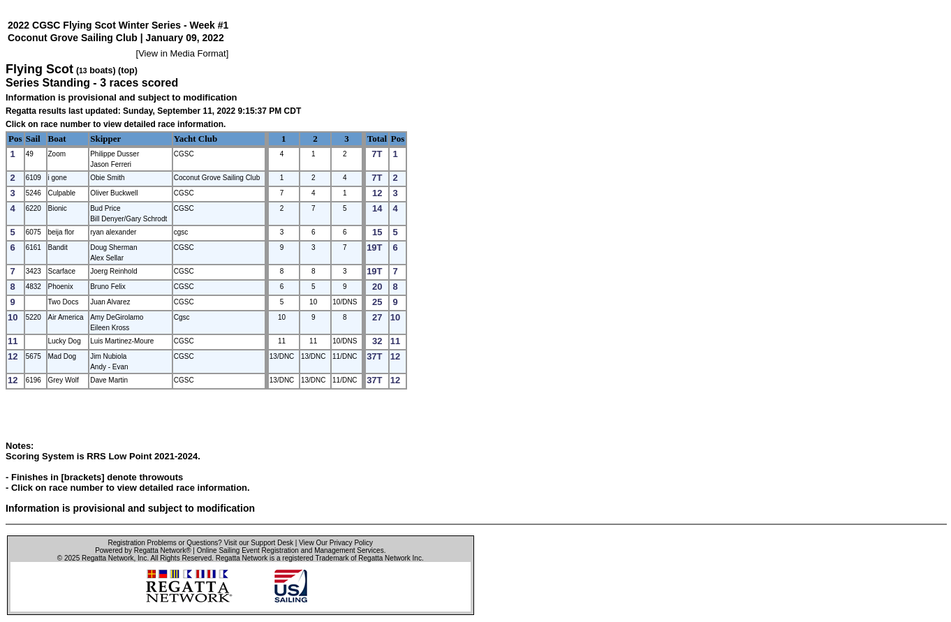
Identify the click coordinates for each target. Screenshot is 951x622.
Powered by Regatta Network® (143, 550)
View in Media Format (182, 53)
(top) (128, 70)
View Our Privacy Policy (336, 543)
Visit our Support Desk (258, 543)
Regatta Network (107, 558)
